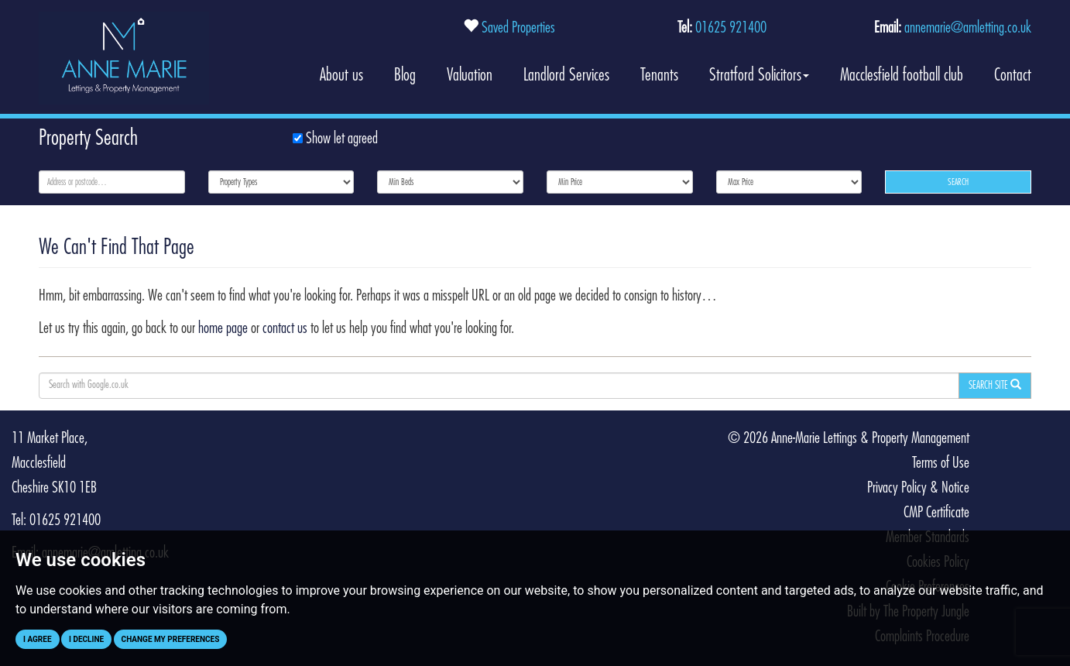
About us (341, 75)
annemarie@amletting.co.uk (967, 28)
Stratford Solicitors (759, 75)
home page (223, 328)
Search (958, 182)
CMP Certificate (936, 512)
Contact (1012, 75)
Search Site (995, 385)
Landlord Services (566, 75)
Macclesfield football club (901, 75)
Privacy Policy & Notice (918, 488)
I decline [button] (86, 639)
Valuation (469, 75)
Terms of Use (940, 463)
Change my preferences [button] (171, 639)
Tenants (659, 75)
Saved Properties (518, 28)
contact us (284, 328)
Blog (405, 75)
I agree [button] (37, 639)
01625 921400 (730, 28)
